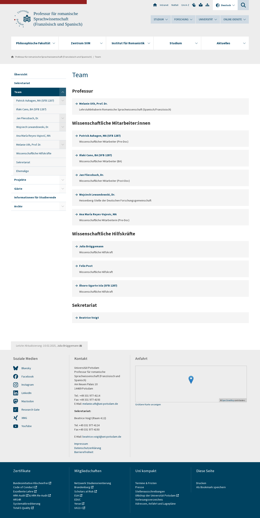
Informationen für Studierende (35, 197)
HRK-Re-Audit (39, 495)
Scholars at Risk (84, 491)
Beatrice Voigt (89, 317)
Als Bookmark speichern (211, 487)
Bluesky (26, 368)
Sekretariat (22, 83)
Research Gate (31, 409)
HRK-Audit (19, 495)
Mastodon (28, 401)
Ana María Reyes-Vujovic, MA (98, 214)
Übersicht (20, 74)
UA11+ (78, 508)
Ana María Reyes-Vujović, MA (33, 135)
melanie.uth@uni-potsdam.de (100, 404)
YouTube (27, 426)
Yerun (77, 503)
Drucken (201, 483)
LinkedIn (26, 393)
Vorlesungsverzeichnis (149, 499)
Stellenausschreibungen (150, 491)
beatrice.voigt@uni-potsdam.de (101, 436)
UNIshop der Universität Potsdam (155, 495)
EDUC (77, 499)
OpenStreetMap (228, 400)
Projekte (20, 180)
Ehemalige (22, 171)
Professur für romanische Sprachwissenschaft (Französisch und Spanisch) (58, 19)
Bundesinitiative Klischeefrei (30, 483)
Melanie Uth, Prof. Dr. (28, 144)
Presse (140, 487)
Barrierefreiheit (83, 452)
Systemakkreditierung (26, 503)
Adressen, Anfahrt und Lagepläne (155, 503)
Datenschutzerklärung (87, 448)
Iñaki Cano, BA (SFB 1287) (31, 109)
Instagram (28, 384)
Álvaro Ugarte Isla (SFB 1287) (98, 285)
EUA (76, 495)
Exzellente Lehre (23, 491)
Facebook (28, 376)
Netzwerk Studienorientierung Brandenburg (92, 485)
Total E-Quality (21, 508)
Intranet (164, 4)
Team (98, 56)
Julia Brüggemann (91, 246)
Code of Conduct (23, 487)
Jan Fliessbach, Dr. (27, 118)
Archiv (18, 206)
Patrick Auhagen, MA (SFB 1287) (35, 100)
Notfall (174, 4)
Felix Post (86, 266)
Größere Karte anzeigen (148, 404)
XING (24, 418)
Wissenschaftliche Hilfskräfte (33, 153)
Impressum (81, 444)
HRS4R (17, 499)
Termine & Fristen (146, 483)
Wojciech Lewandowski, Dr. (32, 127)
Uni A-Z (185, 4)
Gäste (18, 188)
